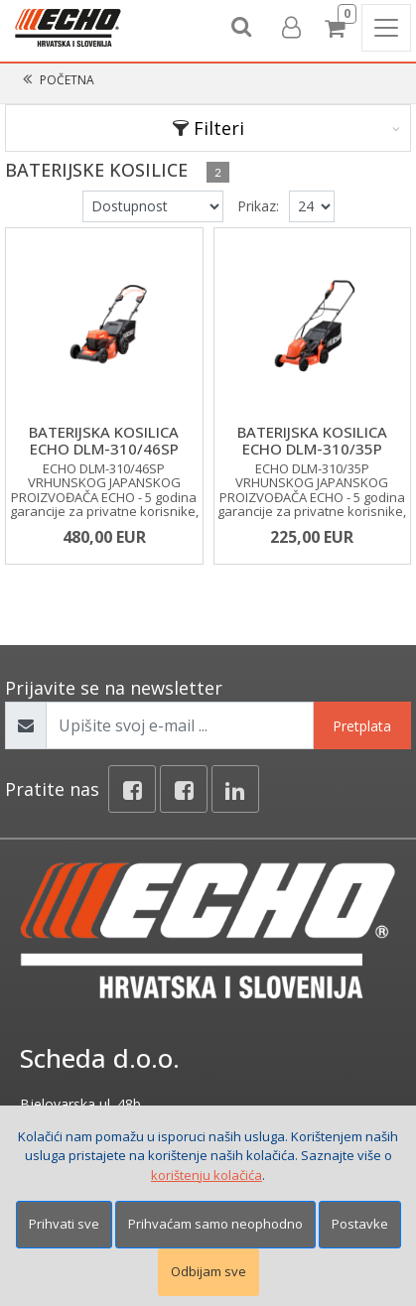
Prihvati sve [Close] (64, 1224)
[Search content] (242, 28)
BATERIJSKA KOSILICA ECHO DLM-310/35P (312, 440)
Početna (67, 79)
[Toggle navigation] (386, 28)
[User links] (290, 28)
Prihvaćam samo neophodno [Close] (215, 1224)
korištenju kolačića (206, 1175)
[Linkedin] (235, 789)
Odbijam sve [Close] (208, 1271)
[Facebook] (132, 789)
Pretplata (362, 726)
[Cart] (337, 28)
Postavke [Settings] (360, 1224)
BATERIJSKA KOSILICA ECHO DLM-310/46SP (104, 440)
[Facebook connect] (184, 789)
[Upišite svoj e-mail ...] (180, 725)
